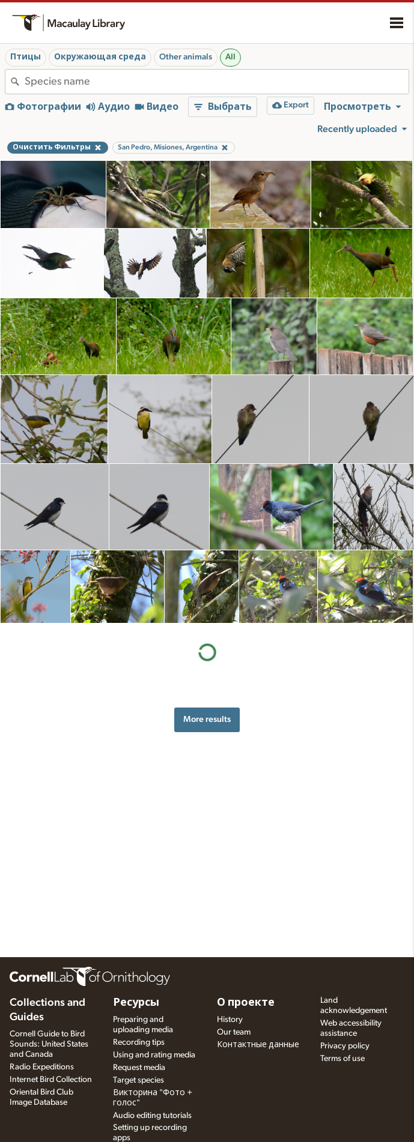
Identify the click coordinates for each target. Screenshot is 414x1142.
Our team (234, 1032)
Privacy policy (345, 1046)
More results (207, 719)
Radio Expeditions (42, 1067)
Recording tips (139, 1042)
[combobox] (217, 82)
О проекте (246, 1002)
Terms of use (342, 1058)
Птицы (25, 57)
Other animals (185, 57)
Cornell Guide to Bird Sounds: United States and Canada (49, 1044)
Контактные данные (258, 1045)
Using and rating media (154, 1055)
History (230, 1019)
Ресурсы (136, 1002)
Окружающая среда (100, 57)
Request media (139, 1067)
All (230, 57)
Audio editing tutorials (152, 1115)
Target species (138, 1080)
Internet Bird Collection (51, 1079)
